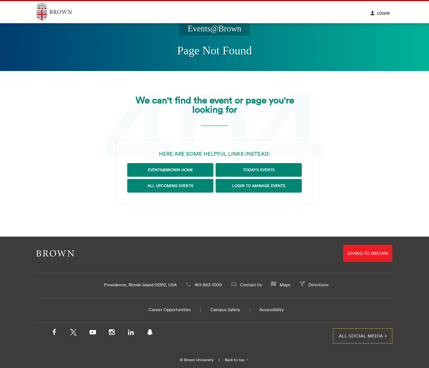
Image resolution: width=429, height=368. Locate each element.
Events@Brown (214, 28)
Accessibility (271, 309)
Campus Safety (225, 309)
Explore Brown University (61, 11)
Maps (285, 284)
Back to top (237, 359)
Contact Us (251, 284)
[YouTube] (92, 333)
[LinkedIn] (130, 333)
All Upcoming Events (170, 185)
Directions (318, 284)
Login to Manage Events (258, 185)
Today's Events (259, 169)
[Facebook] (54, 333)
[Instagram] (111, 333)
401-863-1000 (208, 284)
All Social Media (361, 335)
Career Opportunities (170, 309)
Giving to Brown (367, 253)
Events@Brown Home (170, 169)
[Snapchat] (150, 333)
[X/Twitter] (73, 333)
